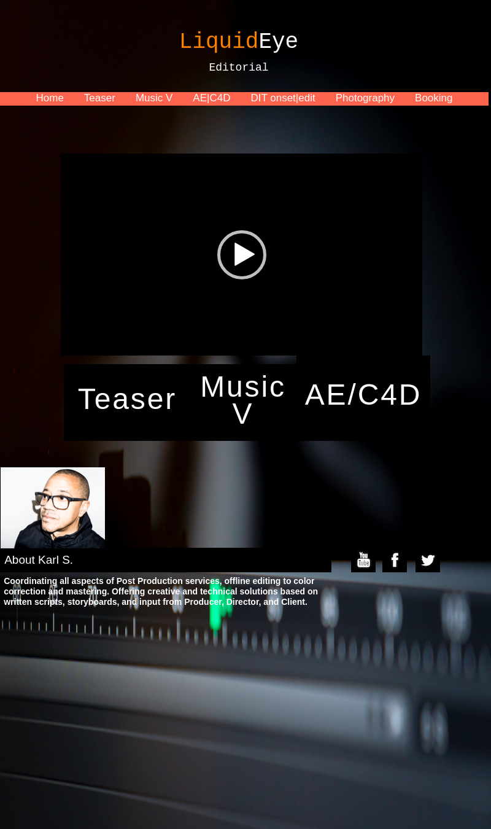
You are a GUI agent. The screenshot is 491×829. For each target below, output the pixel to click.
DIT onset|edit (282, 98)
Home (49, 98)
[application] (241, 255)
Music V (154, 98)
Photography (365, 98)
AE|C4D (211, 98)
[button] (241, 254)
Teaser (99, 98)
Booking (433, 98)
